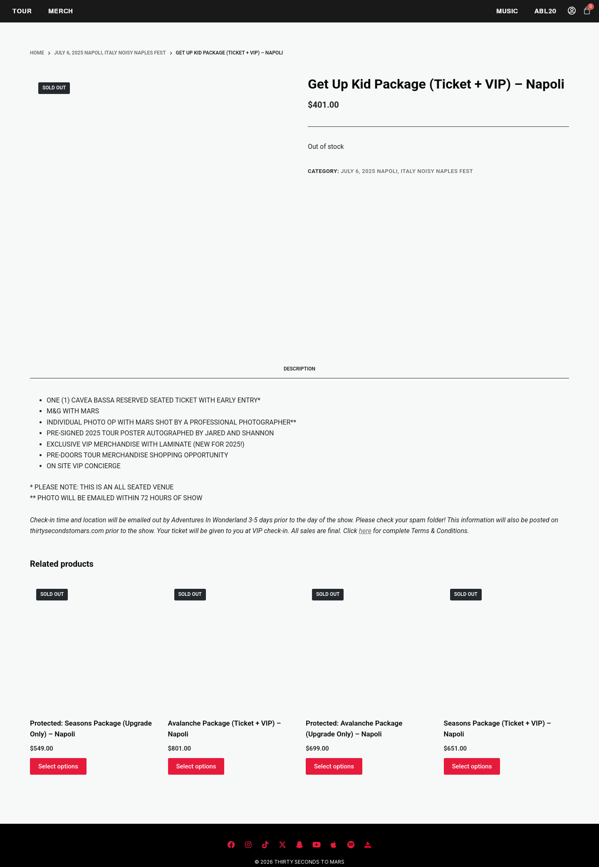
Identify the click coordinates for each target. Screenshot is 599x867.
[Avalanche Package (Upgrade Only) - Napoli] (368, 645)
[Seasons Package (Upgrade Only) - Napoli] (93, 645)
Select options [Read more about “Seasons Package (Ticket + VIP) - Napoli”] (472, 766)
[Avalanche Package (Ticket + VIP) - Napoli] (231, 645)
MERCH (60, 11)
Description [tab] (299, 369)
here (365, 531)
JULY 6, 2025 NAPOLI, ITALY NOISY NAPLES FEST (407, 171)
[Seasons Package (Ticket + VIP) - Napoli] (506, 645)
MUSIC (507, 11)
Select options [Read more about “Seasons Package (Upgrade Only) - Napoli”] (58, 766)
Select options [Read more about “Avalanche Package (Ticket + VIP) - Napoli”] (196, 766)
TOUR (22, 11)
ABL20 (545, 11)
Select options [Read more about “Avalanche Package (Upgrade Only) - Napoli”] (334, 766)
